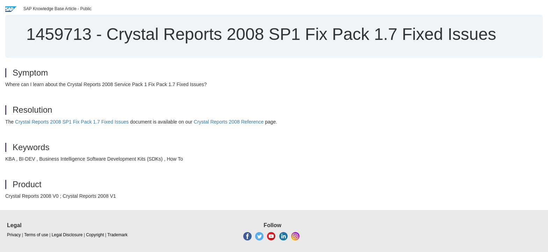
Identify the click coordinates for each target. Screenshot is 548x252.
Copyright (95, 234)
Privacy (14, 234)
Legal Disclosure (67, 234)
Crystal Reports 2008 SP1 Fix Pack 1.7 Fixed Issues (72, 122)
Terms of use (36, 234)
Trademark (117, 234)
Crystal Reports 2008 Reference (229, 122)
